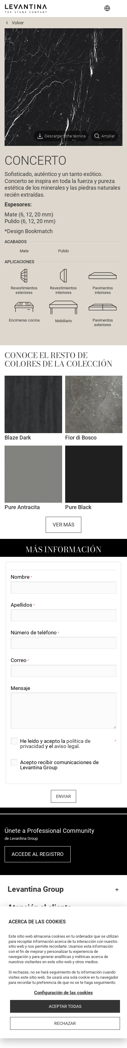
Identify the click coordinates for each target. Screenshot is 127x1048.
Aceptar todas (65, 1006)
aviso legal (66, 746)
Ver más (63, 525)
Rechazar (65, 1023)
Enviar (63, 796)
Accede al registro (38, 854)
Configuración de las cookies (63, 992)
